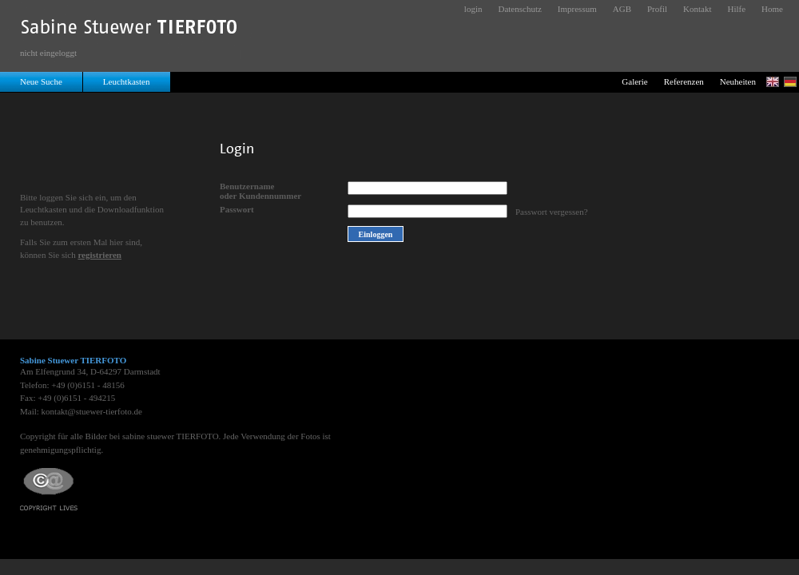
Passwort (237, 209)
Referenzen (684, 81)
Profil (657, 9)
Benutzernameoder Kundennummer (260, 190)
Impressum (577, 9)
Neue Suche (41, 81)
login (473, 9)
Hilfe (737, 9)
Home (772, 9)
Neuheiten (738, 81)
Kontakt (697, 9)
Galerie (634, 81)
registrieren (99, 255)
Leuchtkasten (126, 81)
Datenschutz (519, 9)
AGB (622, 9)
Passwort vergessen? (551, 211)
